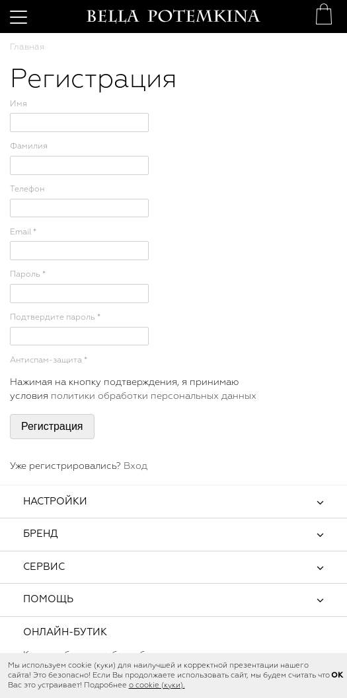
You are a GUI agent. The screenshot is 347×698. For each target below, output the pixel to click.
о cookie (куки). (157, 685)
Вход (135, 466)
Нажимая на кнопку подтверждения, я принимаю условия (133, 389)
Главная (27, 47)
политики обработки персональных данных (153, 396)
